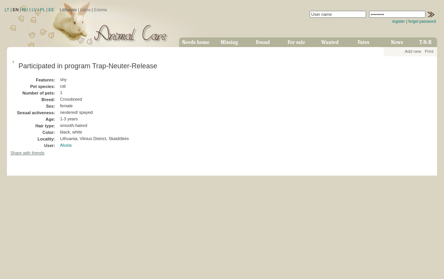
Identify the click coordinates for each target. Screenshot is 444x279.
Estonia (100, 10)
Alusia (65, 145)
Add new (413, 51)
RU (25, 9)
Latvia (85, 10)
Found (263, 42)
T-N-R (425, 42)
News (397, 42)
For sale (296, 42)
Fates (363, 42)
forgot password (422, 21)
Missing (229, 42)
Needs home (195, 42)
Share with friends (27, 152)
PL (42, 9)
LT (7, 9)
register (398, 21)
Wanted (330, 42)
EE (51, 9)
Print (429, 51)
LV (34, 9)
